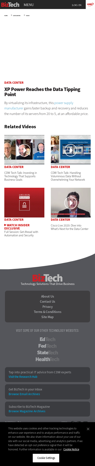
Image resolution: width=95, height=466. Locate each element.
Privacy (47, 306)
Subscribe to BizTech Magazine (29, 406)
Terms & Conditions (47, 312)
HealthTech (47, 359)
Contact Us (47, 301)
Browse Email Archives (24, 394)
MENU (29, 5)
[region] (47, 444)
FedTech (47, 346)
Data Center (16, 15)
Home (6, 15)
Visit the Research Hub (23, 376)
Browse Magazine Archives (27, 411)
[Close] (88, 429)
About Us (47, 296)
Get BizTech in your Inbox (25, 389)
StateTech (47, 352)
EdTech (47, 339)
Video (28, 15)
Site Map (47, 317)
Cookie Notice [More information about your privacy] (71, 449)
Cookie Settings (46, 458)
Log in (76, 5)
